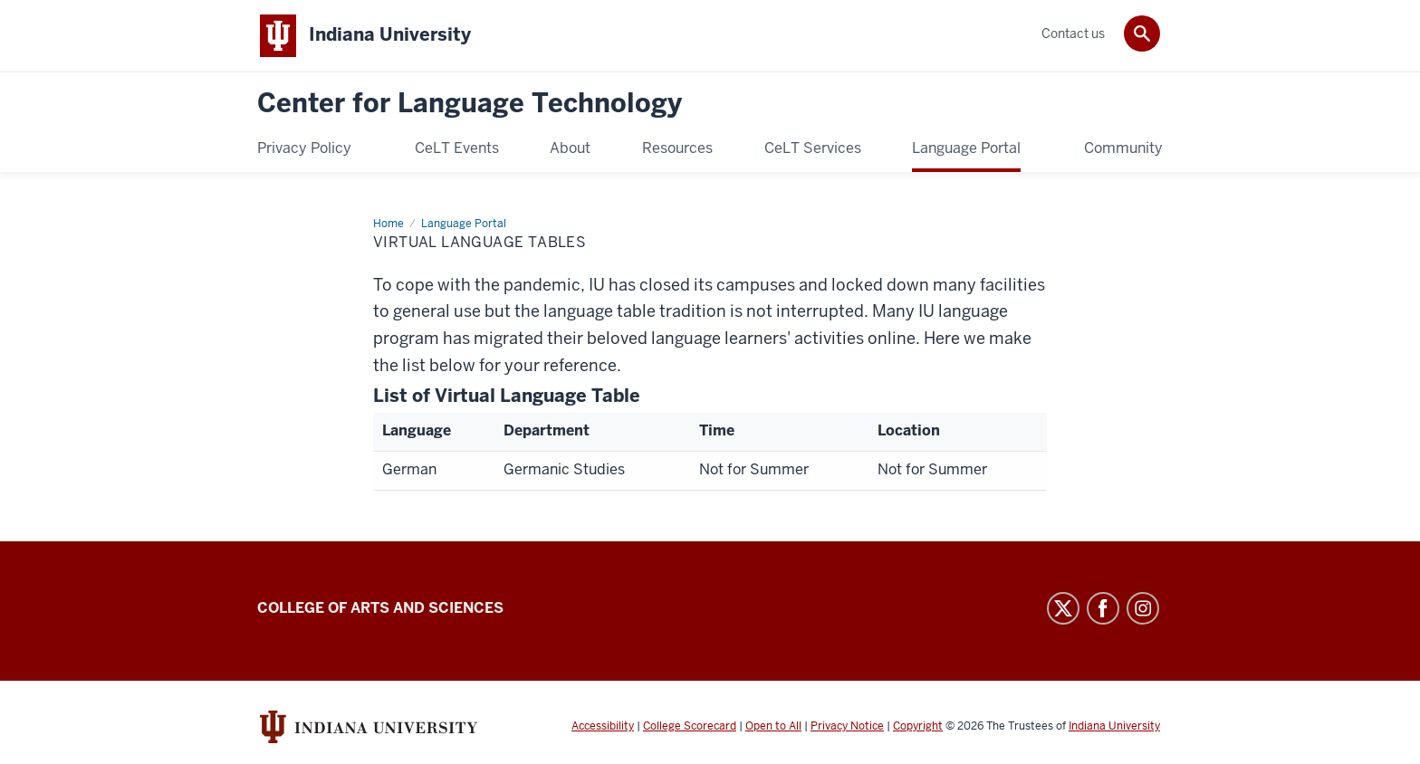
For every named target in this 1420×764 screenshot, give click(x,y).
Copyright (918, 726)
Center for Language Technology (469, 104)
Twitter (1063, 608)
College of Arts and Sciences (380, 607)
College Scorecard (689, 726)
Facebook (1103, 608)
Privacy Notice (847, 726)
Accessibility (602, 726)
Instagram (1143, 608)
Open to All (773, 726)
